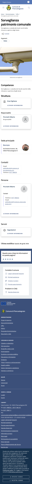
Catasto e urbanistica (7, 343)
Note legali (4, 436)
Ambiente (4, 360)
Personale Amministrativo (8, 331)
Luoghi (3, 395)
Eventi (3, 398)
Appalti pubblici (5, 365)
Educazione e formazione (8, 357)
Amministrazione (10, 14)
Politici (3, 328)
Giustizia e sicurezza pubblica (9, 354)
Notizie (3, 380)
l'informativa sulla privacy (15, 472)
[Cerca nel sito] (29, 8)
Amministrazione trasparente (9, 431)
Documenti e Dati (6, 334)
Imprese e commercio (7, 371)
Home (2, 14)
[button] (7, 2)
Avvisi (3, 386)
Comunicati (4, 383)
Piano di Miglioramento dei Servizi (11, 444)
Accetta (16, 480)
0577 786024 (13, 172)
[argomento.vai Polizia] (5, 41)
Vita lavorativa (5, 346)
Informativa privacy (6, 434)
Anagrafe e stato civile (7, 349)
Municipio (6, 145)
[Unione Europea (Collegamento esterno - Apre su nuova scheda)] (16, 303)
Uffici (17, 14)
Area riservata (5, 442)
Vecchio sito (4, 447)
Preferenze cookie (8, 470)
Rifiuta (16, 477)
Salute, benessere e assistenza (10, 368)
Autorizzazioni (5, 351)
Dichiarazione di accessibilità (9, 439)
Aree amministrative (7, 323)
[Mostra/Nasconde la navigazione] (3, 8)
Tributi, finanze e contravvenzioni (10, 362)
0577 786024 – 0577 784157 (12, 407)
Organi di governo (6, 320)
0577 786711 (7, 410)
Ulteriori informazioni (15, 105)
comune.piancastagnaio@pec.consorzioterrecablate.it (16, 415)
